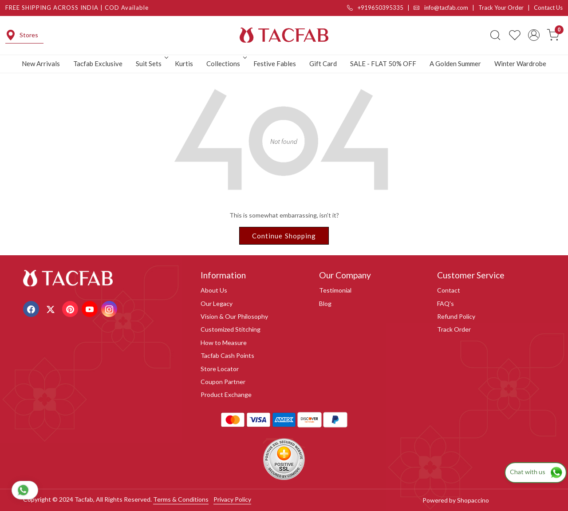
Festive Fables (274, 63)
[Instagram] (110, 308)
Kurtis (184, 63)
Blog (325, 303)
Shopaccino (473, 500)
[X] (52, 308)
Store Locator (220, 368)
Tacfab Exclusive (97, 63)
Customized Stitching (230, 329)
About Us (214, 290)
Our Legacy (217, 303)
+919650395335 (375, 7)
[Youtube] (91, 308)
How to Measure (224, 342)
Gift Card (323, 63)
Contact (448, 290)
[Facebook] (32, 308)
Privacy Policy (232, 499)
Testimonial (335, 290)
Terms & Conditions (181, 499)
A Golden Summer (455, 63)
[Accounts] (534, 35)
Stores (21, 35)
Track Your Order (501, 7)
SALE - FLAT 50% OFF (383, 63)
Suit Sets (151, 63)
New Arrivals (41, 63)
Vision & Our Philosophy (234, 316)
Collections (225, 63)
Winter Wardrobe (520, 63)
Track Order (454, 329)
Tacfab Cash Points (227, 355)
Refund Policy (456, 316)
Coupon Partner (223, 381)
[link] (495, 35)
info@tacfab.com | (446, 7)
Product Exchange (226, 394)
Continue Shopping (284, 236)
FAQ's (445, 303)
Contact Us (548, 7)
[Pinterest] (71, 308)
